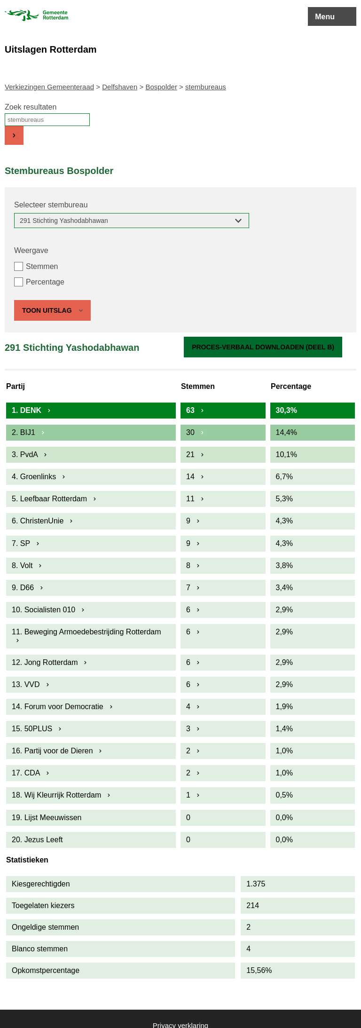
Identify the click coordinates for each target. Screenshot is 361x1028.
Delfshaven (119, 87)
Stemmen (42, 266)
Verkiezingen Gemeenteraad (49, 87)
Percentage (45, 282)
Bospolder (161, 87)
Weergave (31, 250)
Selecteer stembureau (51, 205)
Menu (325, 17)
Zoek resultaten (30, 107)
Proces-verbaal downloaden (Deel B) (263, 347)
